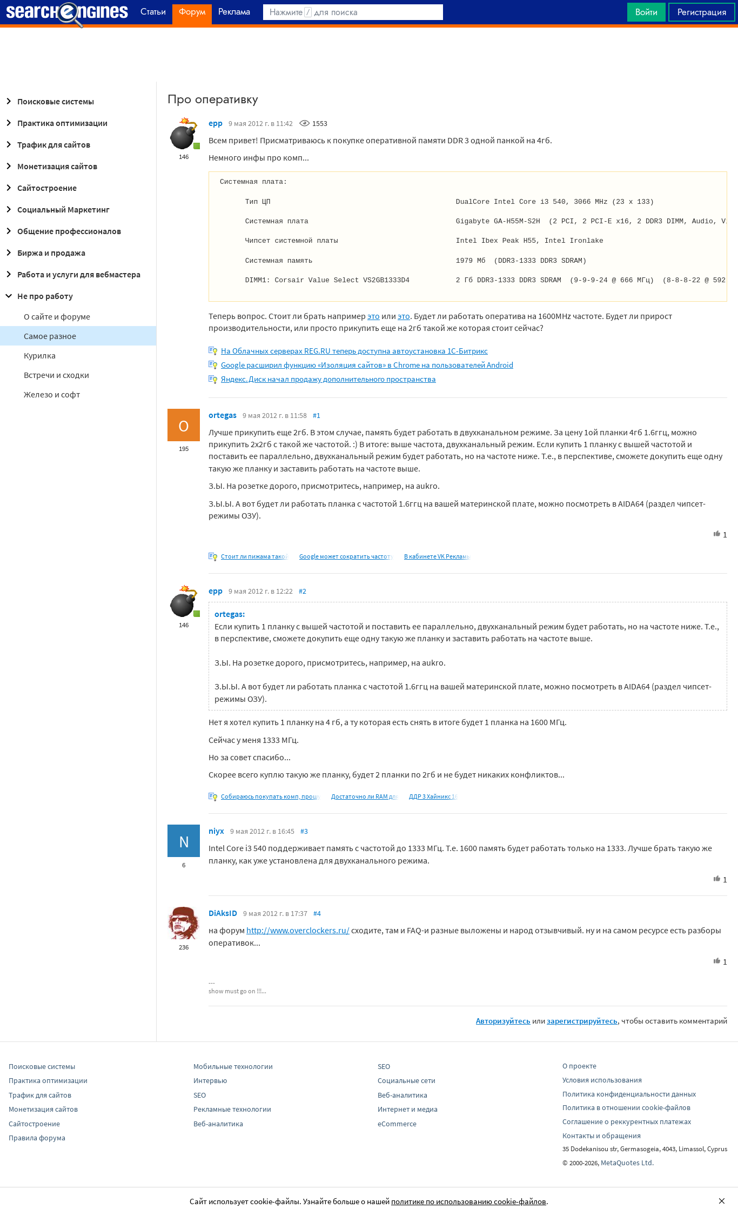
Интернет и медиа (408, 1109)
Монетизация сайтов (49, 166)
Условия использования (602, 1080)
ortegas (223, 414)
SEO (199, 1095)
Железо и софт (52, 394)
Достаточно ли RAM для (365, 796)
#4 (317, 913)
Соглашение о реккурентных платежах (626, 1121)
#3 (304, 831)
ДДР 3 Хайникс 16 (433, 796)
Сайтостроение (39, 187)
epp (216, 122)
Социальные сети (406, 1080)
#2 (302, 591)
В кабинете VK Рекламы (437, 556)
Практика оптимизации (55, 122)
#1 (316, 415)
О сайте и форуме (57, 316)
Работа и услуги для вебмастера (71, 274)
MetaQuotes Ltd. (627, 1162)
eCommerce (397, 1123)
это (373, 315)
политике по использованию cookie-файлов (468, 1201)
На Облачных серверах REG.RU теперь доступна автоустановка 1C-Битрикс (354, 351)
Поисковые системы (48, 101)
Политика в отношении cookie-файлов (626, 1107)
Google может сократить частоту (346, 556)
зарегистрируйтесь (582, 1020)
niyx (216, 830)
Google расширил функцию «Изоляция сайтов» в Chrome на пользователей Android (367, 365)
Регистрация (701, 11)
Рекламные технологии (232, 1109)
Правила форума (37, 1138)
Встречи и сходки (56, 374)
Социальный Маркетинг (56, 209)
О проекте (579, 1066)
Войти (646, 11)
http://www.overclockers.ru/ (298, 930)
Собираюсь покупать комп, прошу (271, 796)
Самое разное (50, 335)
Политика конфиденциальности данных (629, 1094)
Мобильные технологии (233, 1066)
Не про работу (37, 295)
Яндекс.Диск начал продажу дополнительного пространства (328, 379)
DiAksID (223, 912)
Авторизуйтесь (503, 1020)
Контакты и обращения (601, 1135)
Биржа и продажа (43, 252)
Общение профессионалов (61, 230)
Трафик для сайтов (46, 144)
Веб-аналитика (218, 1123)
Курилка (40, 355)
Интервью (210, 1080)
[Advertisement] (369, 55)
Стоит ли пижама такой (255, 556)
